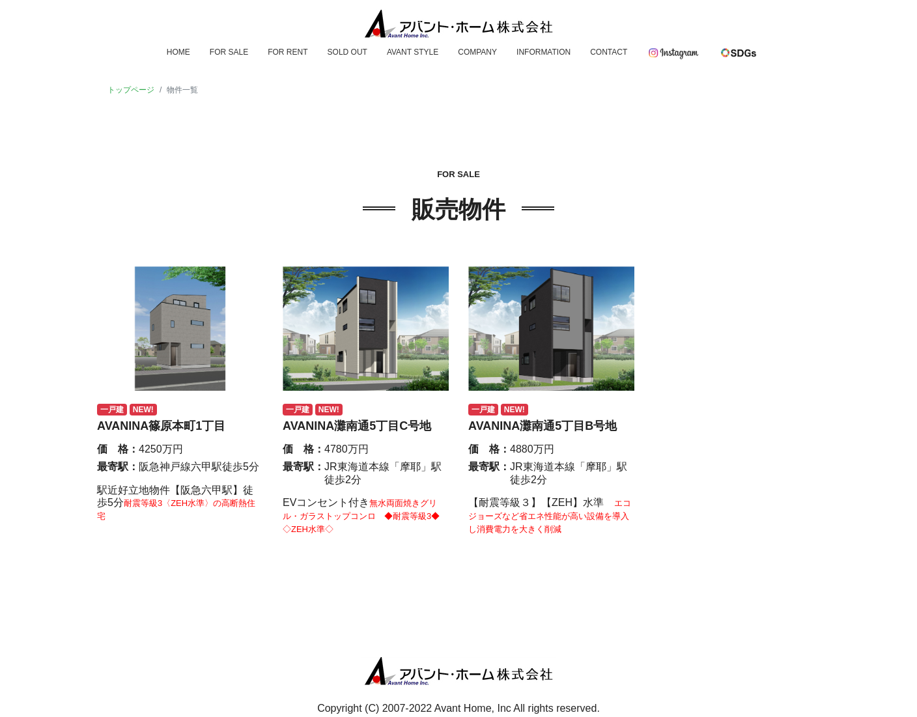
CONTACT (608, 52)
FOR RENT (287, 52)
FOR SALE (229, 52)
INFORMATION (543, 52)
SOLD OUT (347, 52)
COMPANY (477, 52)
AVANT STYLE (412, 52)
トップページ (130, 89)
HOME (178, 52)
